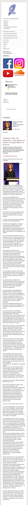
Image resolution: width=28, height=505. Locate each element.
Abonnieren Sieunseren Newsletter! (7, 52)
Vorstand (5, 22)
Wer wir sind (6, 20)
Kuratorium (6, 25)
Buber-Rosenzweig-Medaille (10, 35)
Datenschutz (6, 102)
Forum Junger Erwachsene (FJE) (10, 26)
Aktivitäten (6, 40)
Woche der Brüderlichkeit (10, 33)
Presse (5, 44)
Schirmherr (6, 23)
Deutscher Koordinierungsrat (11, 18)
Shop (4, 46)
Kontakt (5, 99)
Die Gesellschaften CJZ (9, 31)
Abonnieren (6, 55)
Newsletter (6, 48)
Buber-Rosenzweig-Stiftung (10, 38)
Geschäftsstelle (7, 28)
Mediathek (5, 42)
